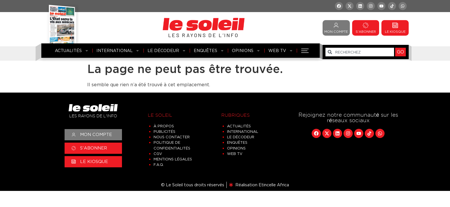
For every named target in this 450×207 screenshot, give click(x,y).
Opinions (246, 50)
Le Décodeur (167, 50)
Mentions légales (173, 159)
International (117, 50)
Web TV (280, 50)
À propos (164, 126)
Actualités (72, 50)
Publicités (164, 131)
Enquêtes (209, 50)
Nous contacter (172, 137)
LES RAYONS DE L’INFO (203, 35)
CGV (158, 154)
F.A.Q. (159, 164)
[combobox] (359, 52)
